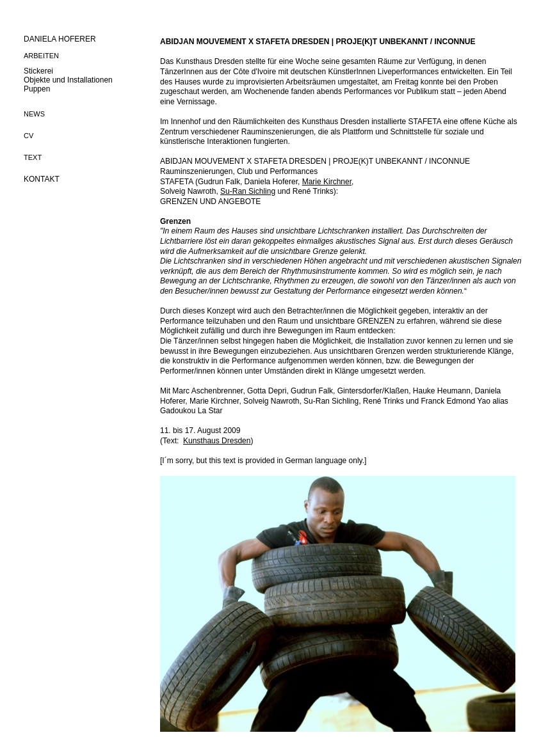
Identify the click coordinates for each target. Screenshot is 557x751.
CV (28, 135)
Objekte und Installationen (68, 79)
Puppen (37, 88)
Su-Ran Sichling (247, 191)
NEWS (34, 114)
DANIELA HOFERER (60, 39)
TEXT (33, 157)
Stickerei (38, 71)
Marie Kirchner (326, 181)
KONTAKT (42, 179)
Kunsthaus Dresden (216, 440)
